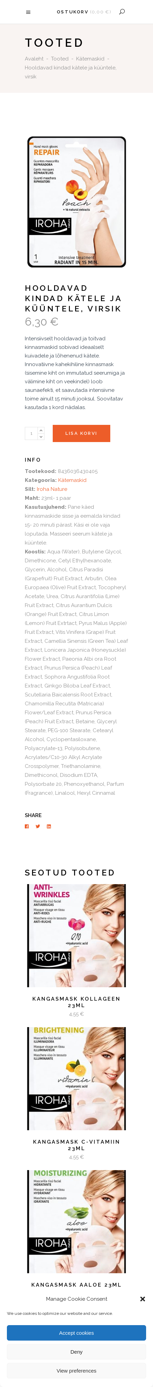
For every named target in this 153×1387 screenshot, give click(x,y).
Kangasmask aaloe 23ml (76, 1285)
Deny (76, 1352)
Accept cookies (76, 1333)
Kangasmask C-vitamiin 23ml (76, 1145)
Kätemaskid (90, 59)
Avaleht (34, 59)
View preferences (76, 1371)
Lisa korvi (81, 433)
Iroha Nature (52, 489)
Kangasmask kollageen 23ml (76, 1002)
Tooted (60, 59)
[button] (142, 1299)
